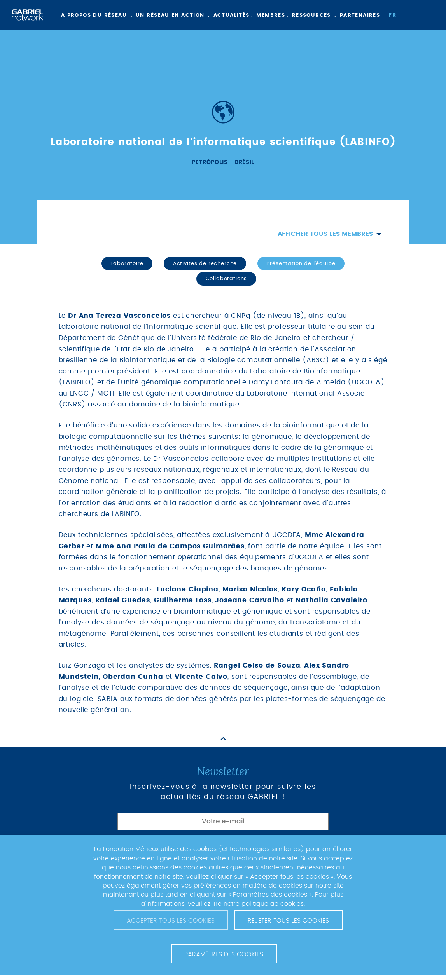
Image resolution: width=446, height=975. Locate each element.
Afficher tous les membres (329, 234)
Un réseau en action (170, 15)
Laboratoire (126, 263)
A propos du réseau (94, 15)
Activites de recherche (205, 263)
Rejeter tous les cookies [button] (288, 920)
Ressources (311, 15)
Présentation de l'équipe (300, 263)
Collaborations (226, 278)
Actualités (231, 15)
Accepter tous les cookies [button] (171, 920)
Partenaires (360, 15)
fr (392, 15)
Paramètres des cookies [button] (223, 954)
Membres (270, 15)
